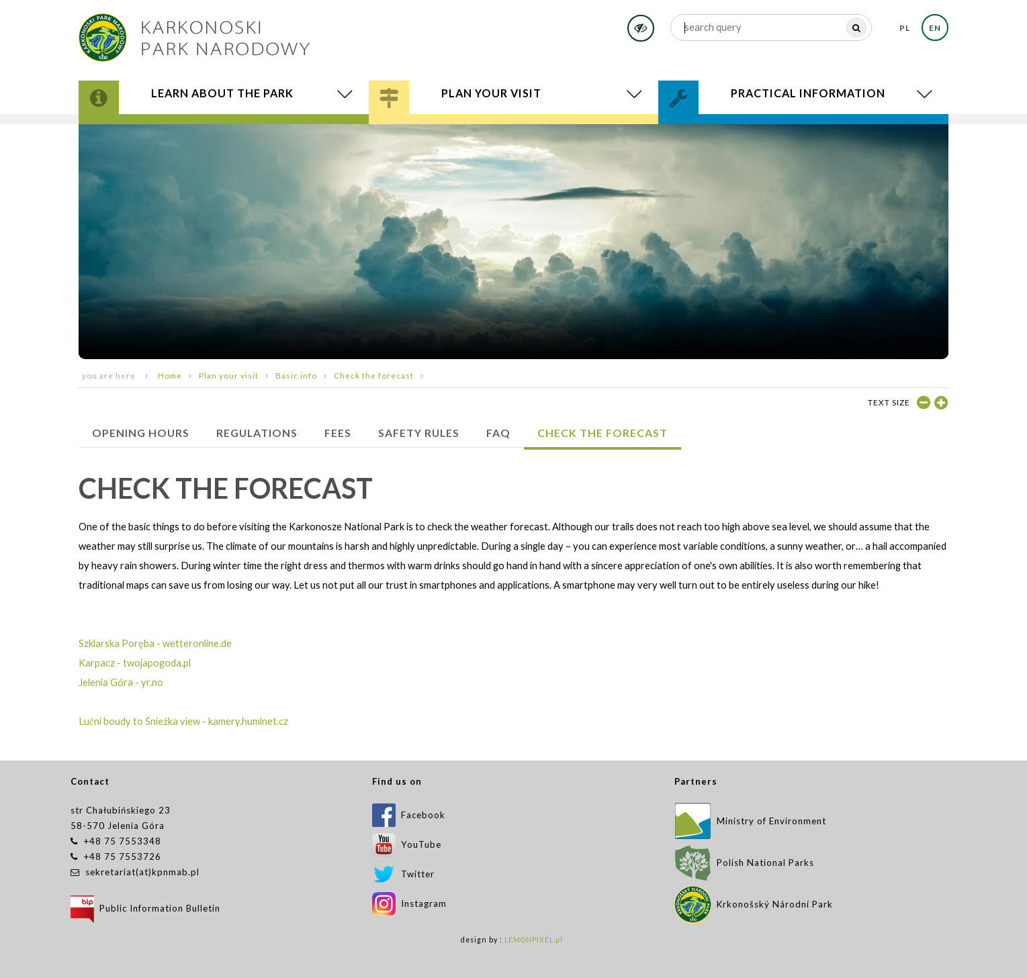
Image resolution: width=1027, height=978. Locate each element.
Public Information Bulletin (145, 908)
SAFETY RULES (418, 432)
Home (170, 375)
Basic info (296, 375)
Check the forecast (374, 375)
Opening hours (140, 432)
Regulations (257, 432)
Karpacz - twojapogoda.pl (135, 663)
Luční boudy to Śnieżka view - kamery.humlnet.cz (183, 721)
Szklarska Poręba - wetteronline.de (155, 643)
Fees (337, 432)
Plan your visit (229, 375)
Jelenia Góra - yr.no (121, 682)
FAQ (498, 432)
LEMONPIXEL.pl (533, 940)
